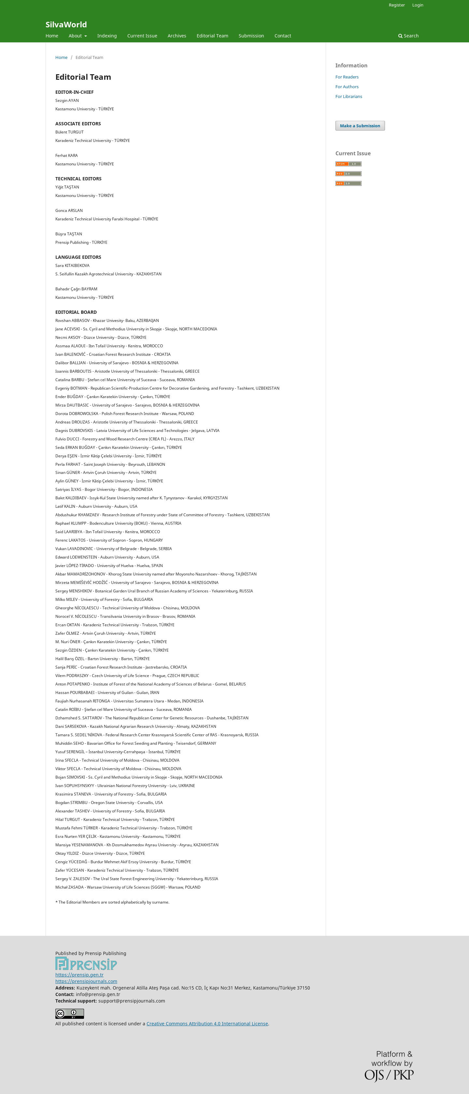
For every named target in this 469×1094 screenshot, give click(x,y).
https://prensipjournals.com (86, 981)
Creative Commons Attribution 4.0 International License (207, 1023)
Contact (283, 36)
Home (52, 36)
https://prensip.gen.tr (79, 975)
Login (417, 5)
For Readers (347, 77)
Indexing (107, 36)
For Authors (347, 87)
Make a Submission (360, 126)
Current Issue (142, 36)
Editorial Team (212, 36)
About (76, 36)
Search (408, 36)
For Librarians (348, 96)
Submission (251, 36)
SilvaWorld (66, 24)
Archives (177, 36)
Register (397, 5)
